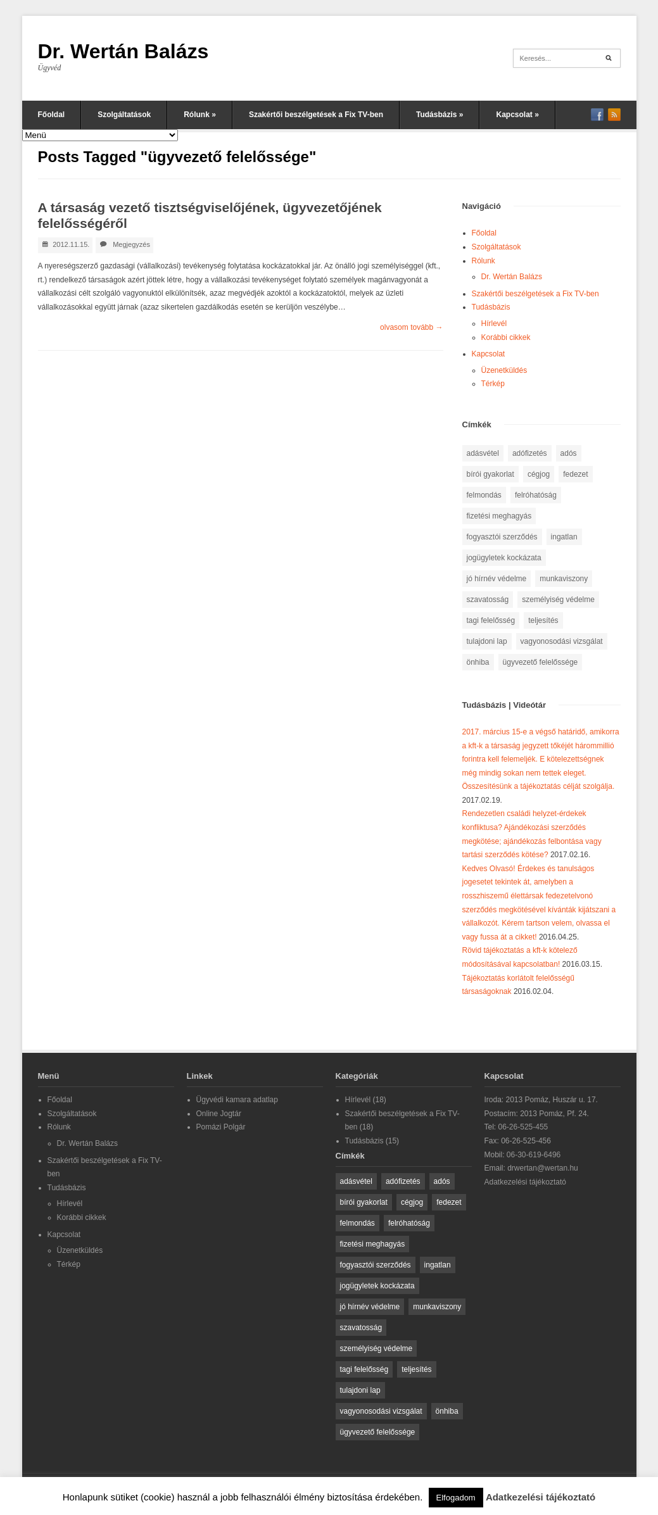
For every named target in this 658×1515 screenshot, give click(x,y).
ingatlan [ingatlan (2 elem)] (564, 536)
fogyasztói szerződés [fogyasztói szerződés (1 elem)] (502, 536)
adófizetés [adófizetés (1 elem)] (529, 453)
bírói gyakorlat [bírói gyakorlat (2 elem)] (490, 474)
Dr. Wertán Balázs (123, 51)
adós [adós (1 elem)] (568, 453)
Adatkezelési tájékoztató (525, 1182)
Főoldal (51, 114)
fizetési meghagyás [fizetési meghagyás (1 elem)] (499, 516)
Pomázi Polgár (221, 1126)
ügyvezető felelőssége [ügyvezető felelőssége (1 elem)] (540, 662)
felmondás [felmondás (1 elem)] (484, 495)
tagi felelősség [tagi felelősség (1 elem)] (491, 620)
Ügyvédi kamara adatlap (237, 1099)
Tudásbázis (439, 114)
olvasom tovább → (411, 327)
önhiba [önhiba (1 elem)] (478, 662)
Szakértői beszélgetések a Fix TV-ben (316, 114)
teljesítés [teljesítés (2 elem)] (543, 620)
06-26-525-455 (523, 1126)
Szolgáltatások (124, 114)
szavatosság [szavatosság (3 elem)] (488, 599)
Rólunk (200, 114)
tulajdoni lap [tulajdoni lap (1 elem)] (487, 641)
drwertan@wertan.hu (542, 1168)
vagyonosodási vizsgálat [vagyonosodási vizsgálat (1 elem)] (562, 641)
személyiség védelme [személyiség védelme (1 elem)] (558, 599)
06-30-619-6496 (533, 1154)
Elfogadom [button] (456, 1497)
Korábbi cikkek (506, 337)
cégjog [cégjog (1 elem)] (539, 474)
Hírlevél (494, 323)
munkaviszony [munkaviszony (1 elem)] (564, 578)
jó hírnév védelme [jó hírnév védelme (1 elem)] (497, 578)
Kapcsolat (517, 114)
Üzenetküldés (504, 370)
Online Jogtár (218, 1113)
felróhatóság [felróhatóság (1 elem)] (536, 495)
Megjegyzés (131, 244)
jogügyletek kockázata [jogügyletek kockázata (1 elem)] (504, 557)
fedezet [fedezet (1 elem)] (575, 474)
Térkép (493, 383)
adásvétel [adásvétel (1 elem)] (483, 453)
